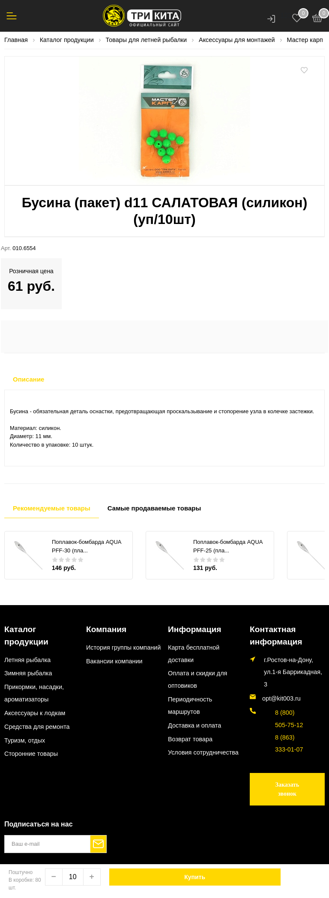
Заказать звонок (287, 785)
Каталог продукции (35, 628)
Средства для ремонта (37, 712)
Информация (188, 628)
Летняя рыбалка (27, 645)
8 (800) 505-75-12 (283, 714)
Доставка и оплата (194, 723)
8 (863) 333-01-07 (283, 739)
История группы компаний (123, 645)
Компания (102, 628)
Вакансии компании (114, 659)
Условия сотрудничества (203, 750)
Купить (194, 877)
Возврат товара (190, 737)
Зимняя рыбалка (28, 659)
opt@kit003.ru (281, 694)
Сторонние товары (31, 739)
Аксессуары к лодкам (34, 698)
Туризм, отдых (24, 725)
